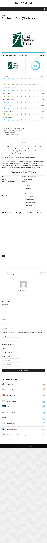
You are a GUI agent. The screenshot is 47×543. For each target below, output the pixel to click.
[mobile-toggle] (2, 9)
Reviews (7, 13)
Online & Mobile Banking (8, 344)
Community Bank (11, 412)
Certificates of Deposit (7, 340)
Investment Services (7, 352)
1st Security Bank (11, 401)
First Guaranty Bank (12, 429)
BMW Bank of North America (14, 418)
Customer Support (6, 360)
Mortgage (4, 336)
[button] (45, 9)
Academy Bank (10, 384)
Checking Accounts (6, 364)
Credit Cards (5, 348)
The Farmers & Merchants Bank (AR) (16, 435)
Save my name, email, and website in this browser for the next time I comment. (23, 332)
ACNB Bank (10, 406)
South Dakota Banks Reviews (12, 256)
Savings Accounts (6, 356)
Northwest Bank (11, 423)
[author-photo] (23, 288)
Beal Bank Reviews (40, 275)
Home (3, 13)
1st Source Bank (11, 395)
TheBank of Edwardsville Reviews (10, 275)
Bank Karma (6, 21)
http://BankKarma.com (23, 293)
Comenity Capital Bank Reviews (15, 390)
